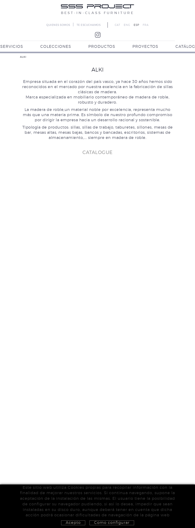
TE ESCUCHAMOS (89, 25)
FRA (146, 25)
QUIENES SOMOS (58, 25)
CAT (117, 25)
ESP (136, 25)
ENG (127, 25)
